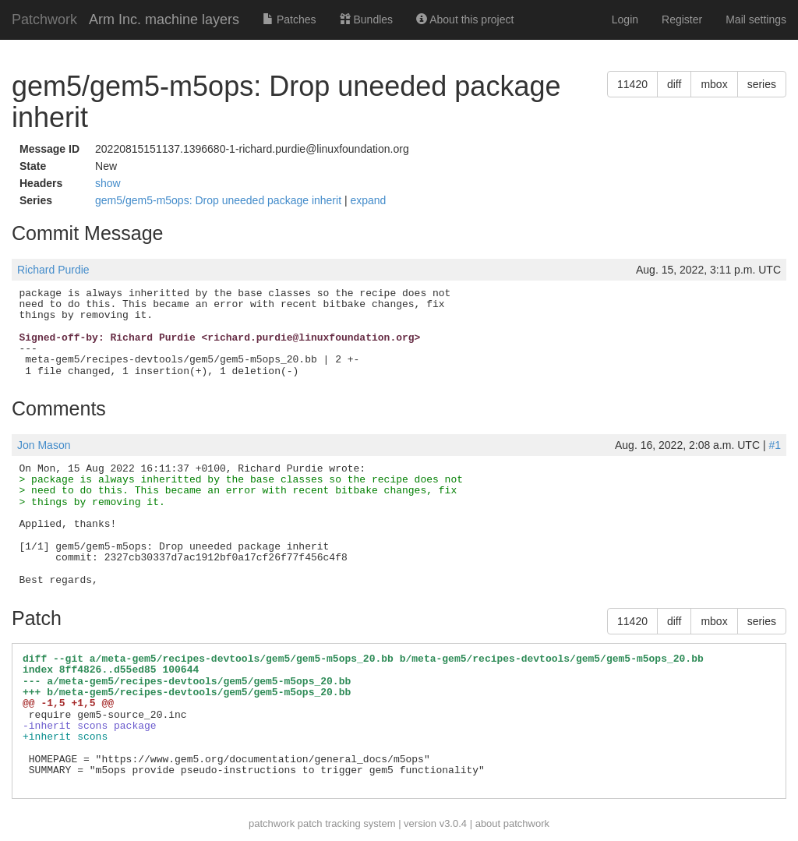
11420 (632, 84)
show (108, 183)
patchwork (272, 823)
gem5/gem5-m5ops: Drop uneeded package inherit (219, 200)
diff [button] (674, 84)
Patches (289, 19)
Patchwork (44, 19)
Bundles (366, 19)
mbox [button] (714, 84)
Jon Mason (43, 445)
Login (625, 19)
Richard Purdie (53, 269)
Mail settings (756, 19)
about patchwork (512, 823)
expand (368, 200)
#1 (774, 445)
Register (682, 19)
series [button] (761, 84)
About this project (465, 19)
